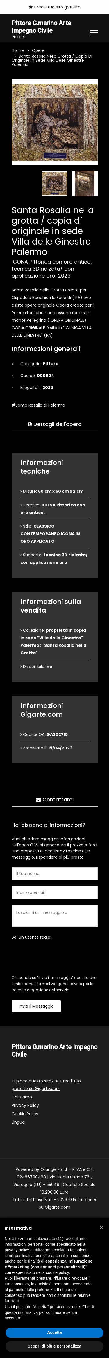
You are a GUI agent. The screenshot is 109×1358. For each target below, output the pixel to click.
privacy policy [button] (17, 1249)
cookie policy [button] (57, 1272)
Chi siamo (22, 1097)
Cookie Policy (25, 1114)
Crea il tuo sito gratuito (55, 7)
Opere (38, 51)
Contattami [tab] (55, 799)
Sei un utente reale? (32, 937)
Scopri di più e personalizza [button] (54, 1346)
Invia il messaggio (36, 1006)
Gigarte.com (57, 1207)
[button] (101, 1227)
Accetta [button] (54, 1332)
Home (18, 51)
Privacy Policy (25, 1105)
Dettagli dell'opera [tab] (55, 424)
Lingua (18, 1122)
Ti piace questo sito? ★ (46, 1084)
